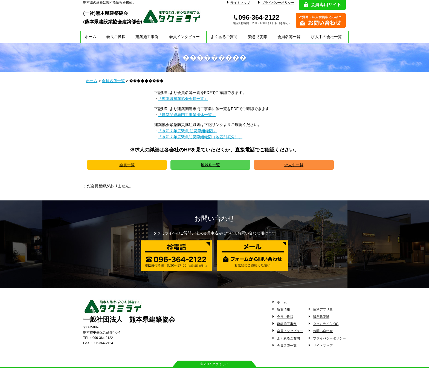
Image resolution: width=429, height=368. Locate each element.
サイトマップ (238, 3)
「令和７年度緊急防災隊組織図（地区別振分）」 (200, 137)
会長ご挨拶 (115, 36)
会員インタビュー (184, 36)
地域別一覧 (210, 165)
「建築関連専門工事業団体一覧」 (187, 115)
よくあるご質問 (224, 36)
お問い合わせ (323, 331)
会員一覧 (127, 165)
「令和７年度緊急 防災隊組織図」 (187, 131)
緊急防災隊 (257, 36)
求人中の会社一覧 (326, 36)
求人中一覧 (293, 165)
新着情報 (283, 309)
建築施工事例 (146, 36)
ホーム (90, 36)
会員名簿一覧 (288, 36)
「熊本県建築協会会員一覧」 (183, 98)
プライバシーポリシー (276, 3)
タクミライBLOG (325, 324)
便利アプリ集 (323, 309)
